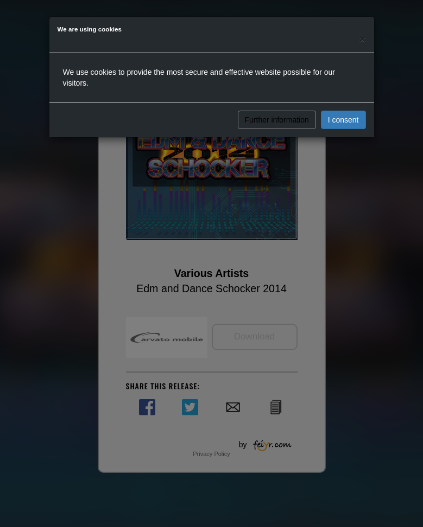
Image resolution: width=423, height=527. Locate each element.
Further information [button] (277, 119)
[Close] (362, 38)
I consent (343, 119)
